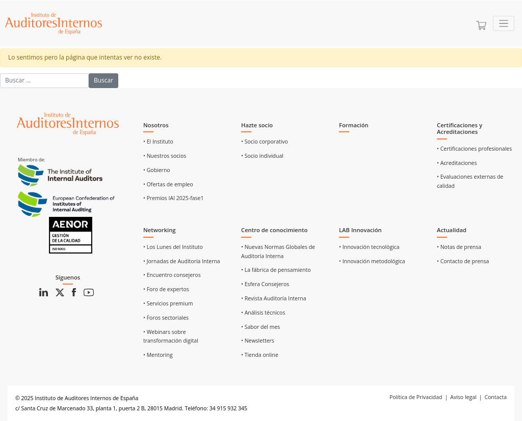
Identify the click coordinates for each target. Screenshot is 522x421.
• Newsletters (257, 340)
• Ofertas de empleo (168, 184)
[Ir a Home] (53, 23)
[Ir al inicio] (68, 123)
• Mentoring (158, 354)
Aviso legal (463, 397)
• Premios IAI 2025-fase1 (173, 198)
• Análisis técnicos (263, 312)
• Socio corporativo (264, 141)
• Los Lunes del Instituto (173, 246)
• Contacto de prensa (463, 261)
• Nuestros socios (164, 155)
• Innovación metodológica (372, 261)
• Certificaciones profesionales (474, 148)
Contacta (495, 397)
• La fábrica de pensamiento (275, 269)
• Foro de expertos (166, 289)
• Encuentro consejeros (172, 274)
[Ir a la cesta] (481, 25)
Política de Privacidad (415, 397)
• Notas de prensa (459, 246)
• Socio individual (262, 155)
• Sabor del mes (260, 326)
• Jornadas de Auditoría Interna (181, 261)
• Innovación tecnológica (369, 246)
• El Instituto (158, 141)
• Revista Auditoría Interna (273, 298)
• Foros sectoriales (166, 317)
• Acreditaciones (457, 162)
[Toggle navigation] (504, 24)
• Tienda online (259, 354)
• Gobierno (156, 170)
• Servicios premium (168, 303)
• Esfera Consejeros (265, 284)
